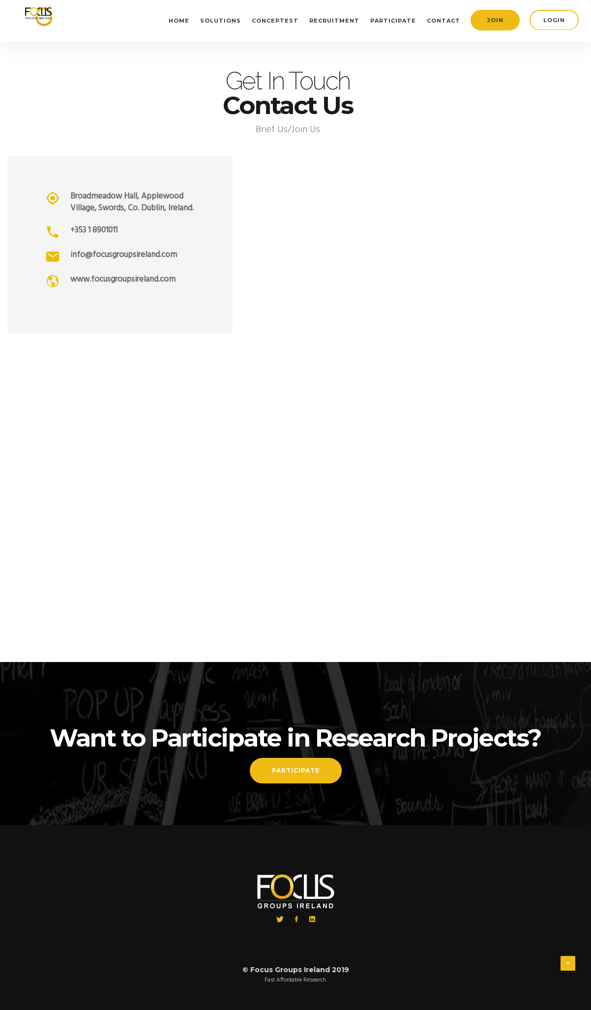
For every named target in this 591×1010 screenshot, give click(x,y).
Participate (393, 20)
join (495, 20)
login (554, 20)
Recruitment (334, 20)
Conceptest (275, 20)
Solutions (220, 20)
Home (179, 20)
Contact (443, 20)
